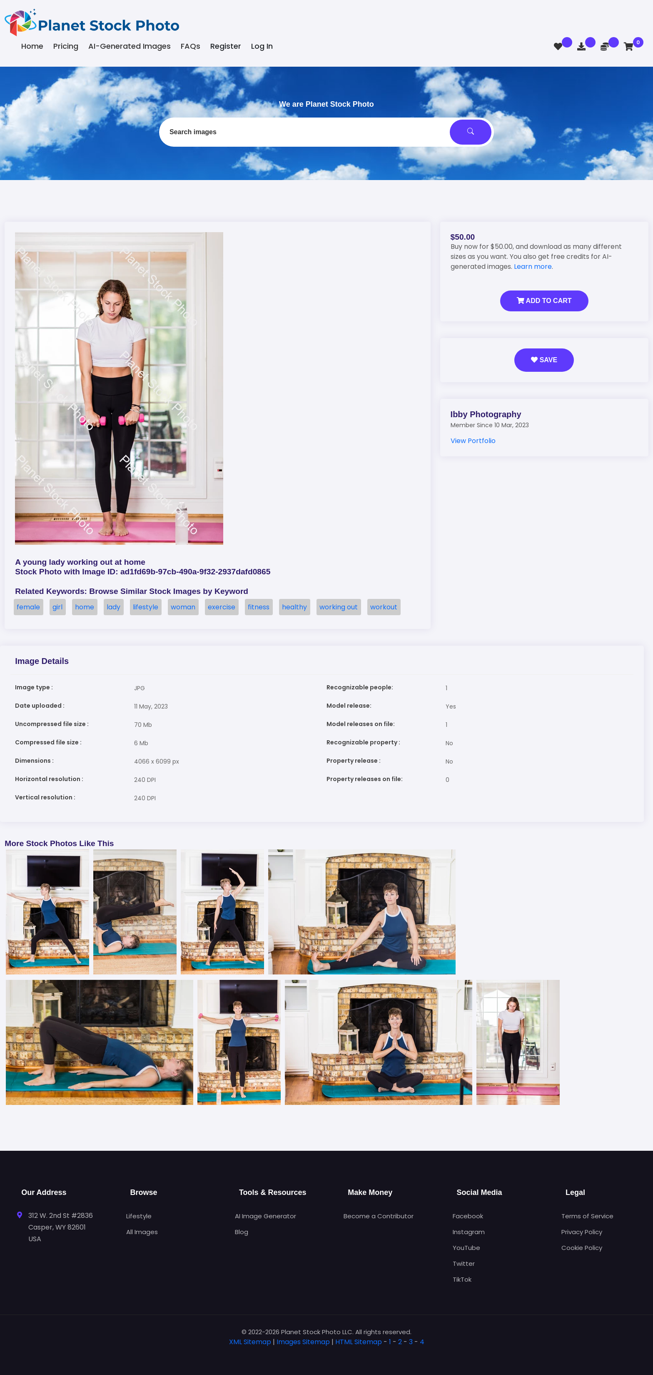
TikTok (462, 1279)
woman (183, 607)
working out (338, 607)
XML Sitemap (250, 1342)
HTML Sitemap (358, 1342)
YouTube (466, 1247)
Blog (241, 1231)
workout (383, 607)
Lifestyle (139, 1216)
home (84, 607)
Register (225, 46)
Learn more (533, 266)
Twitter (464, 1263)
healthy (294, 607)
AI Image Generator (265, 1216)
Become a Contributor (379, 1216)
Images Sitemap (303, 1342)
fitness (258, 607)
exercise (221, 607)
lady (113, 607)
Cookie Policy (581, 1247)
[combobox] (326, 132)
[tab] (326, 1355)
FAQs (190, 46)
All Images (142, 1231)
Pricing (65, 46)
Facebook (468, 1216)
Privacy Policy (581, 1231)
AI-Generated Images (129, 46)
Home (32, 46)
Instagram (469, 1231)
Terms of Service (587, 1216)
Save (544, 359)
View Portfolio (473, 441)
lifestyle (145, 607)
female (28, 607)
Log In (262, 46)
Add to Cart (544, 300)
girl (57, 607)
